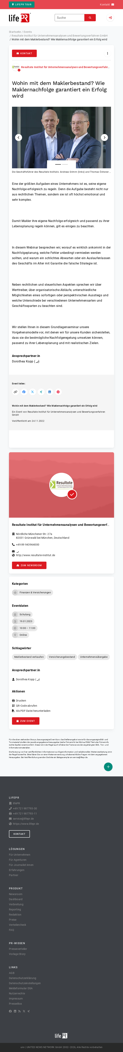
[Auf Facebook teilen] (24, 391)
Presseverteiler (18, 948)
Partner (13, 875)
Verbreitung (16, 904)
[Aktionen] (107, 53)
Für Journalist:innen (21, 864)
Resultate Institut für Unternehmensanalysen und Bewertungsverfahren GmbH (70, 67)
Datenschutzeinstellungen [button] (25, 983)
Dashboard (15, 899)
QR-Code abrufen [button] (26, 705)
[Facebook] (10, 1011)
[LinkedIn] (15, 1011)
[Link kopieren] (15, 391)
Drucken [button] (21, 700)
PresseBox (15, 1003)
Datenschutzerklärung (22, 978)
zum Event (26, 721)
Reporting (15, 909)
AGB (11, 972)
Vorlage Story (17, 954)
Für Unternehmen (19, 854)
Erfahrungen (16, 870)
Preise (13, 919)
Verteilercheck (17, 924)
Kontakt (24, 53)
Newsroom (15, 894)
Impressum (16, 998)
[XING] (29, 1011)
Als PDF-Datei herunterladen (33, 710)
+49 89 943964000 (27, 544)
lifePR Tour (21, 4)
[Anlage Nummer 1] (58, 164)
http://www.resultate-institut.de (35, 555)
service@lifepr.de (80, 757)
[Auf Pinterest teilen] (58, 391)
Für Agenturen (17, 859)
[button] (61, 140)
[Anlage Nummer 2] (65, 164)
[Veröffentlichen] (108, 767)
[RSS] (19, 1011)
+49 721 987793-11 (25, 813)
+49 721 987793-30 (25, 808)
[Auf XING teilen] (41, 391)
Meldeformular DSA (21, 988)
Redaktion (15, 914)
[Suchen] (90, 17)
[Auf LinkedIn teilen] (49, 391)
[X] (24, 1011)
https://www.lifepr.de (26, 823)
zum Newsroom (29, 565)
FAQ (11, 929)
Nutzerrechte (17, 993)
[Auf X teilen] (32, 391)
